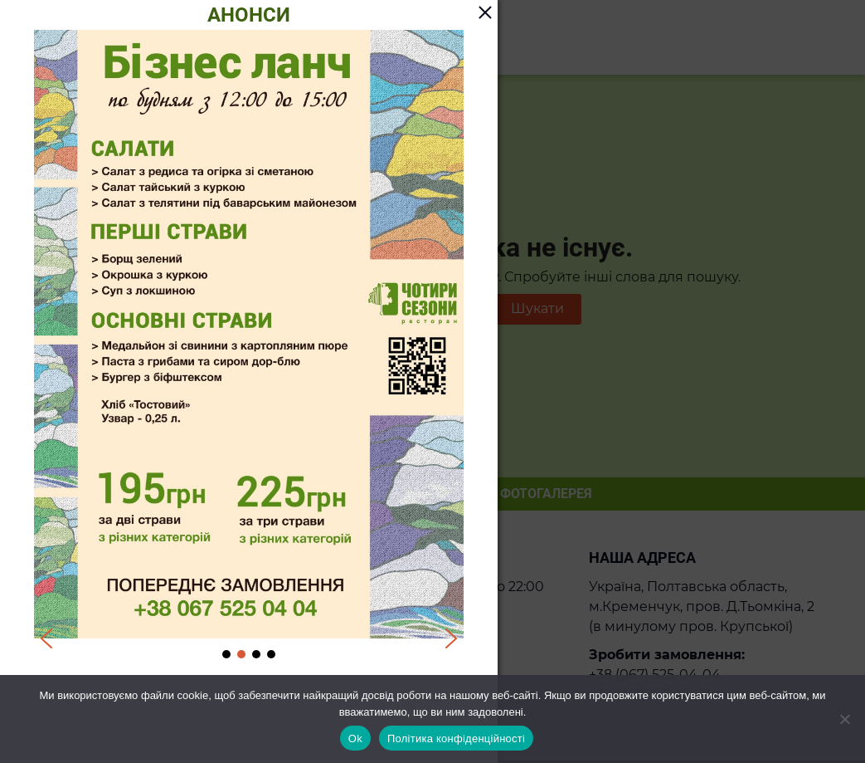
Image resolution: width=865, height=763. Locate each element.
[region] (249, 346)
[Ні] (844, 719)
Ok (355, 738)
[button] (46, 638)
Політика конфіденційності (456, 738)
